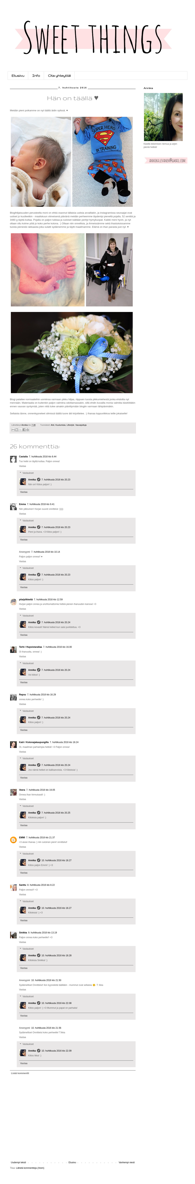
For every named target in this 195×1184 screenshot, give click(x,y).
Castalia (23, 456)
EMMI (22, 837)
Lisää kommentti (20, 1073)
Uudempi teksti (18, 1162)
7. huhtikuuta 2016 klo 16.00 (57, 647)
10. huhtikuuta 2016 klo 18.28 (56, 955)
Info (36, 75)
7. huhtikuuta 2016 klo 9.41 (40, 504)
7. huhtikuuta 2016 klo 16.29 (41, 694)
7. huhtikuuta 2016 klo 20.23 (56, 479)
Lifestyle (70, 425)
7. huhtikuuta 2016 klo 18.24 (64, 742)
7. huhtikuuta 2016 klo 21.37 (40, 837)
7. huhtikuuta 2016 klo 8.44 (42, 456)
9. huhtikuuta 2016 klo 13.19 (42, 932)
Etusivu (18, 75)
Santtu (22, 885)
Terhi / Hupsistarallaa (30, 647)
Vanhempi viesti (127, 1162)
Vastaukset (28, 473)
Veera (22, 790)
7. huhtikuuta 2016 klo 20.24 (56, 622)
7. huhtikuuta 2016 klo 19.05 (40, 790)
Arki (52, 425)
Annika (32, 479)
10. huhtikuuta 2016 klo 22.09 (56, 1050)
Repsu (22, 694)
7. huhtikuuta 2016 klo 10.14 (45, 552)
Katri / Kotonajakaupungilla (34, 742)
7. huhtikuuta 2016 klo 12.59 (48, 599)
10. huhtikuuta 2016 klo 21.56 (46, 1028)
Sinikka (23, 932)
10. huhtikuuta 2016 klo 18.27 (56, 860)
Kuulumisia (60, 425)
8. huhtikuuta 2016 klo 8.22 (41, 885)
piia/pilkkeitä (26, 599)
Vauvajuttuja (81, 425)
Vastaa (22, 466)
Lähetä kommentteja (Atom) (30, 1168)
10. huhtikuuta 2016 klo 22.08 (56, 1003)
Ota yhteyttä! (59, 75)
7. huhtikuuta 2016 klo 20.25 (56, 812)
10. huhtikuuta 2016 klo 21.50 (46, 980)
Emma (22, 504)
